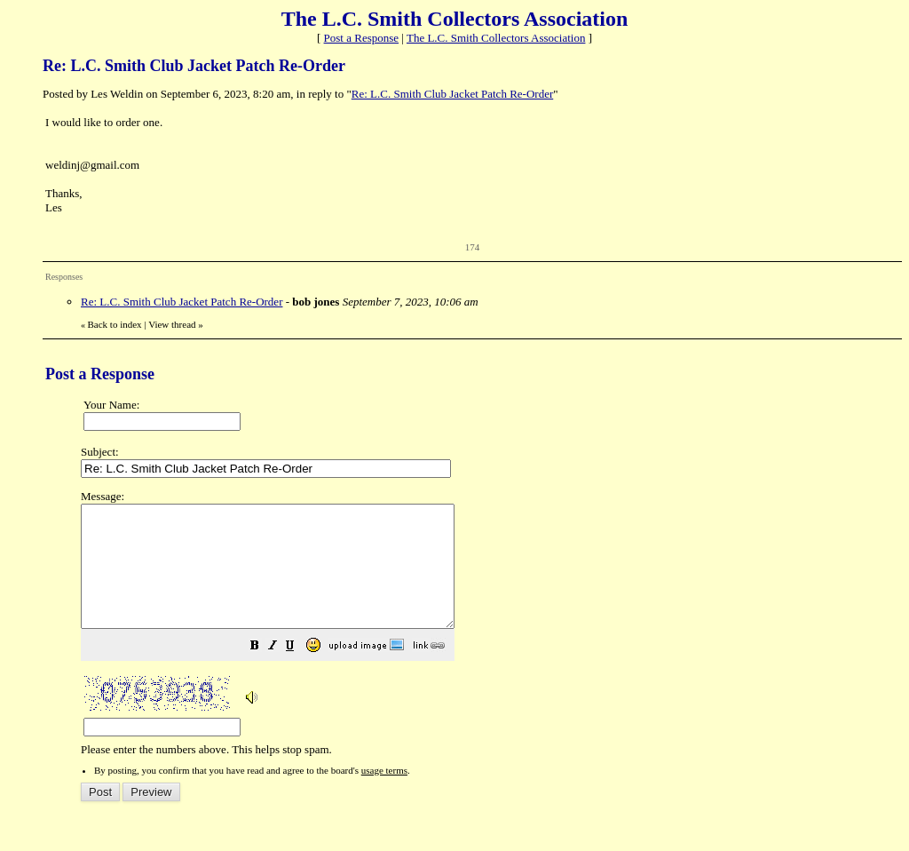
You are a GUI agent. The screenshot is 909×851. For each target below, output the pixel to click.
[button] (299, 672)
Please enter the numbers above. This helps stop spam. (485, 635)
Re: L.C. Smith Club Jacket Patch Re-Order (452, 93)
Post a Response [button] (361, 37)
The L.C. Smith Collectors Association (496, 37)
